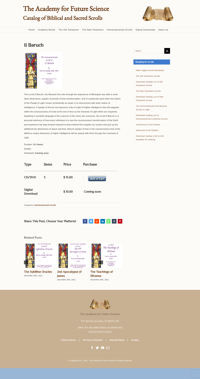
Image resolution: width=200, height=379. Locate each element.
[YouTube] (102, 347)
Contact (135, 340)
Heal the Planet (117, 340)
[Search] (167, 51)
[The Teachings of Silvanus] (106, 255)
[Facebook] (92, 347)
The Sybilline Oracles (38, 271)
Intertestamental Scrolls (45, 205)
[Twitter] (97, 347)
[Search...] (148, 51)
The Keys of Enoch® (93, 340)
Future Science (68, 340)
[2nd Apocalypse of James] (73, 255)
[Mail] (107, 347)
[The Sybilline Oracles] (40, 255)
